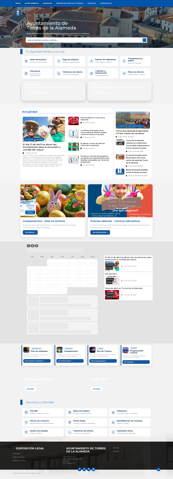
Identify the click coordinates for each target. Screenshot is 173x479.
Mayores (40, 139)
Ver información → (100, 232)
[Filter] (33, 245)
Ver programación (98, 361)
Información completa (34, 361)
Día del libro (111, 274)
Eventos (109, 297)
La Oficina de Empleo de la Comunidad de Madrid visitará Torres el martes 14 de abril (93, 132)
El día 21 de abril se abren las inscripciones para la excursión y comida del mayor (42, 147)
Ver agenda (128, 362)
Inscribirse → (30, 232)
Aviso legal (16, 453)
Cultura (109, 282)
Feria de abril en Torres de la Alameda (93, 119)
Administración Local (135, 126)
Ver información (64, 361)
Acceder (30, 389)
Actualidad (29, 139)
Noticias (116, 451)
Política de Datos (18, 457)
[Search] (28, 245)
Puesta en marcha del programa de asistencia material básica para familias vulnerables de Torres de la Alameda (95, 159)
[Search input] (55, 40)
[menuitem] (18, 3)
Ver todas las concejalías (37, 93)
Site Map (116, 448)
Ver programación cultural (103, 93)
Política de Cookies (19, 461)
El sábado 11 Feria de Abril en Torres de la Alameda (93, 144)
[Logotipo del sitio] (18, 14)
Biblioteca (110, 279)
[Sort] (36, 245)
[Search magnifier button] (144, 40)
